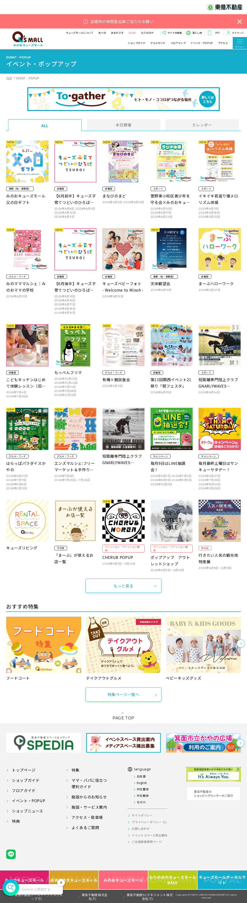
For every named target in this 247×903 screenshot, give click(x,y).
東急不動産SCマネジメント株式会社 (150, 897)
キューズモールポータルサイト (222, 880)
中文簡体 (143, 795)
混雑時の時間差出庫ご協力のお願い (121, 21)
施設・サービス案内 (89, 807)
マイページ (238, 32)
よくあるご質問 (85, 827)
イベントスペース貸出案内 (149, 835)
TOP (9, 78)
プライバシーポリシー (147, 822)
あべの (102, 32)
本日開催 (124, 125)
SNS (217, 32)
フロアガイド (24, 790)
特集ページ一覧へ (123, 694)
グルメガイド (158, 43)
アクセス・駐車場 (87, 817)
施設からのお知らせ (89, 797)
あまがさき (117, 32)
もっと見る (123, 586)
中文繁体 (143, 789)
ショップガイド (136, 43)
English (142, 783)
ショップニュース (27, 811)
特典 (16, 821)
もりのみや (147, 32)
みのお (132, 32)
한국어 (141, 802)
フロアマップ (178, 43)
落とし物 (197, 32)
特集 (75, 770)
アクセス (223, 43)
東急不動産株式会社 (95, 897)
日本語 (141, 776)
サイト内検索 (174, 32)
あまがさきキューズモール (74, 880)
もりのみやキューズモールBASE (173, 880)
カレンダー (202, 125)
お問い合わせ (141, 828)
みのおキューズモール (123, 880)
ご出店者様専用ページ (147, 842)
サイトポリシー (142, 815)
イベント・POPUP (201, 43)
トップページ (24, 770)
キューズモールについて (80, 32)
